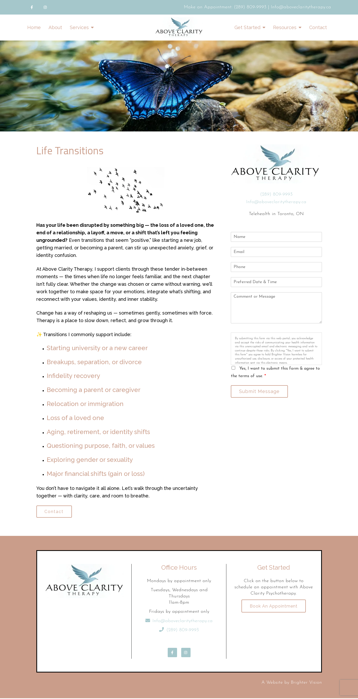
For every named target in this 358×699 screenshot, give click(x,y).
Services (79, 27)
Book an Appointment (274, 607)
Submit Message (260, 392)
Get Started (247, 27)
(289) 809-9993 (250, 7)
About (55, 27)
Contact (318, 27)
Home (34, 27)
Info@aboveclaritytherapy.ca (301, 7)
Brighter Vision (306, 683)
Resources (284, 27)
